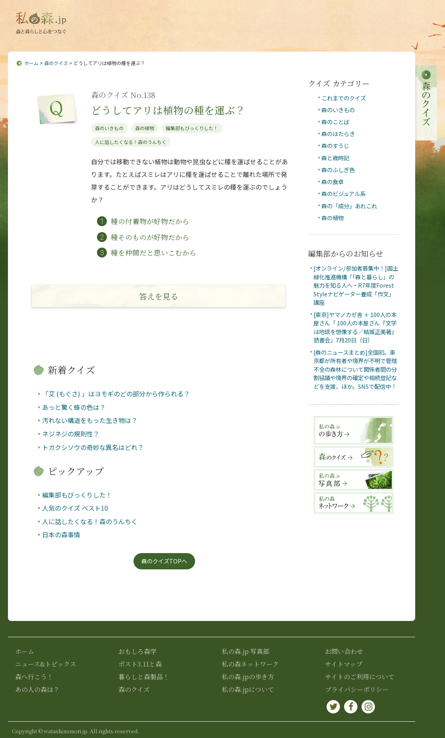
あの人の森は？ (229, 36)
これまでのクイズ (343, 98)
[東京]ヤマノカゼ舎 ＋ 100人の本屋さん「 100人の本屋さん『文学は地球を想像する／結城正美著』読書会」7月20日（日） (355, 327)
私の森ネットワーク (250, 664)
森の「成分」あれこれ (349, 206)
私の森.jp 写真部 (245, 651)
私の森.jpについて (147, 17)
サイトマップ (236, 17)
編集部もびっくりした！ (192, 128)
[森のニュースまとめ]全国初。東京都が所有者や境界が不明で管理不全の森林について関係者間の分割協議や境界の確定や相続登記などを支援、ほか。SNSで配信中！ (355, 369)
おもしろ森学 (281, 36)
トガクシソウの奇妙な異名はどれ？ (93, 447)
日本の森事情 (61, 535)
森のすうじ (335, 146)
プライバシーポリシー (357, 689)
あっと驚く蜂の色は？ (74, 407)
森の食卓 (332, 181)
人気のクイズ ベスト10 (75, 508)
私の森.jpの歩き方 (248, 676)
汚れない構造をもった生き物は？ (89, 420)
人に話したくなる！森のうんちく (130, 141)
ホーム (31, 63)
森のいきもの (109, 128)
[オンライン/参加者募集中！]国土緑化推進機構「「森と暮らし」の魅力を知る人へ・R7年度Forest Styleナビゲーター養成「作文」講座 (355, 285)
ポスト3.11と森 (332, 36)
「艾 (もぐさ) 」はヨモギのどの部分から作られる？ (116, 394)
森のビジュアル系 (343, 194)
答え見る (158, 296)
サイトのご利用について (360, 676)
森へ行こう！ (177, 36)
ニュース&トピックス (114, 36)
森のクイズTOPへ (164, 561)
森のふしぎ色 (338, 169)
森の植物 (144, 128)
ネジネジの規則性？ (70, 433)
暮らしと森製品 (387, 36)
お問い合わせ (195, 17)
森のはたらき (338, 133)
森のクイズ (56, 63)
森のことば (335, 121)
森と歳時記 (335, 158)
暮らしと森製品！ (143, 676)
